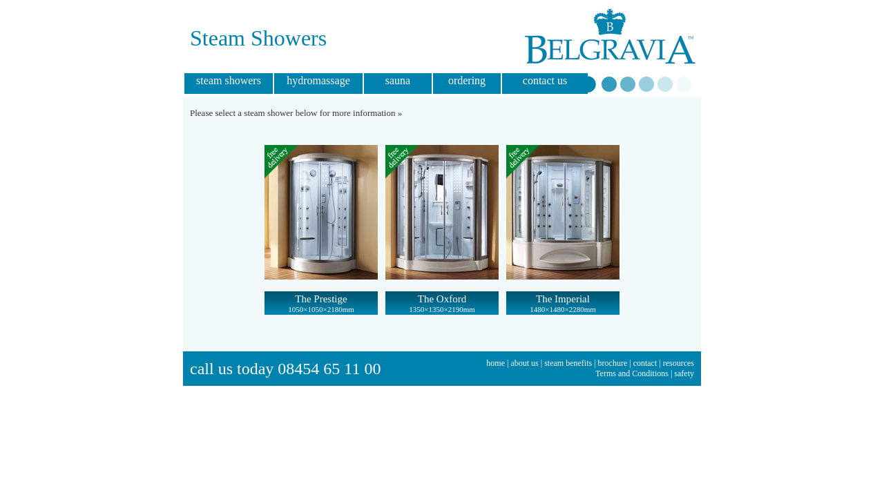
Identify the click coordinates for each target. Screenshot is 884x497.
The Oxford (442, 303)
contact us (545, 80)
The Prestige (321, 303)
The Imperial (563, 303)
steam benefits (568, 363)
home (495, 363)
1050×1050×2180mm (321, 309)
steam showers (228, 80)
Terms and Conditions (632, 373)
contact (645, 363)
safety (684, 373)
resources (678, 363)
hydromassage (318, 80)
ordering (467, 80)
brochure (613, 363)
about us (524, 363)
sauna (397, 80)
